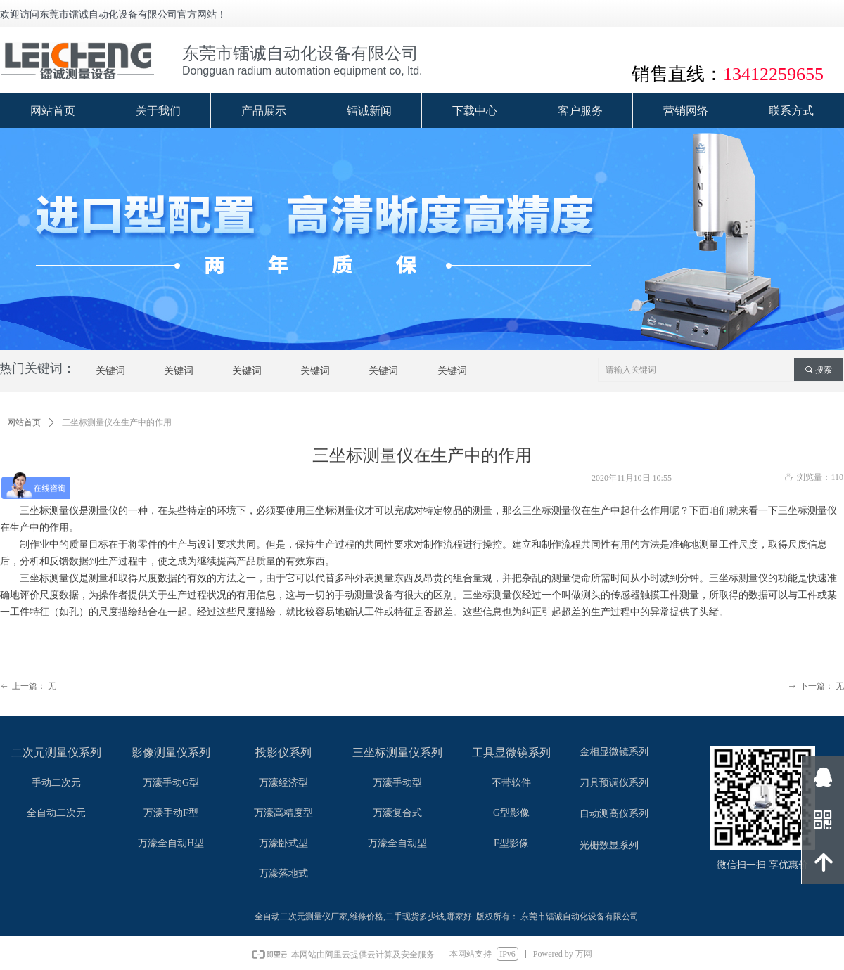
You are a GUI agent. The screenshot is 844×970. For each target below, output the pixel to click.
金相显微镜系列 (614, 751)
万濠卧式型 (283, 843)
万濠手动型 (397, 782)
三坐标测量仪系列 (397, 752)
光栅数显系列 (609, 845)
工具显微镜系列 (511, 752)
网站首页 (24, 422)
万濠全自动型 (397, 843)
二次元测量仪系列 (56, 752)
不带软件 (511, 782)
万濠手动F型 (170, 813)
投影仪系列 (283, 752)
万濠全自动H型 (171, 843)
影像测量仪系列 (171, 752)
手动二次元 (56, 782)
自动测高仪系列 (614, 813)
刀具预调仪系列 (614, 782)
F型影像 (511, 843)
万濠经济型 (283, 782)
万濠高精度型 (283, 813)
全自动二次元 (56, 813)
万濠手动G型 (171, 782)
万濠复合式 (397, 813)
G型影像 (511, 813)
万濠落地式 (283, 873)
